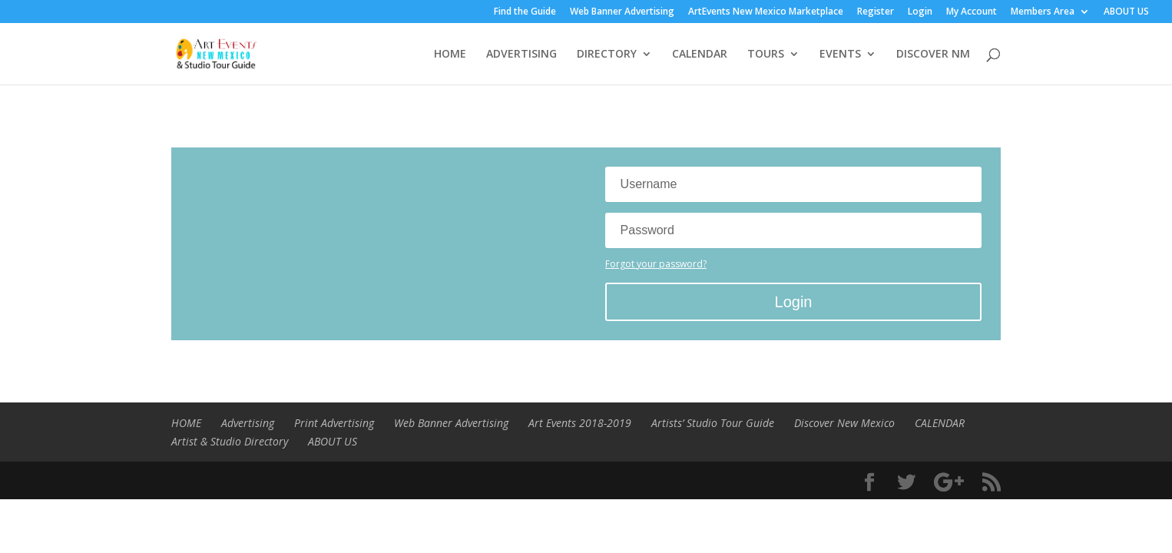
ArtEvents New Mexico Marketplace (765, 12)
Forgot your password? (656, 263)
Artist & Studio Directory (229, 441)
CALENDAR (699, 54)
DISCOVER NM (933, 54)
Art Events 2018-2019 (579, 423)
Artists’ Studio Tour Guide (712, 423)
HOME (450, 54)
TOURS (765, 54)
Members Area (1042, 12)
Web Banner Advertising (622, 12)
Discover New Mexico (844, 423)
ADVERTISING (521, 54)
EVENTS (840, 54)
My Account (971, 12)
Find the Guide (525, 12)
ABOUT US (1126, 12)
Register (875, 12)
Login (920, 12)
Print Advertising (334, 423)
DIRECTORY (607, 54)
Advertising (247, 423)
